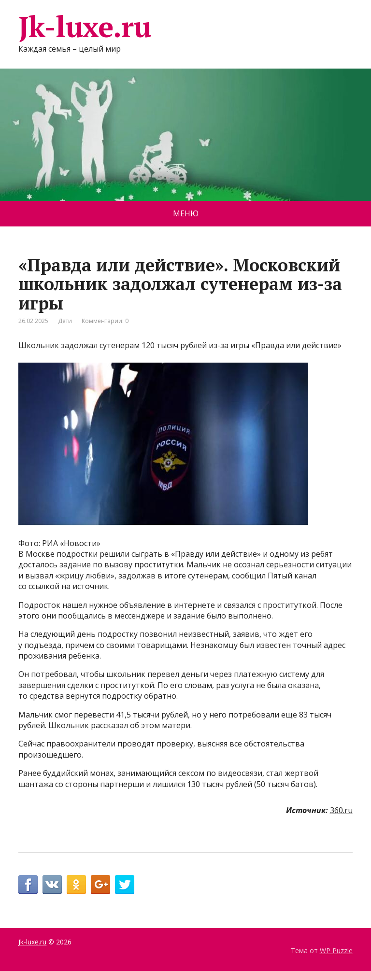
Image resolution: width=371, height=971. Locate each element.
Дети (65, 321)
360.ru (341, 810)
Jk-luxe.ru (84, 26)
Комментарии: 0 (105, 321)
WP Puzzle (336, 950)
